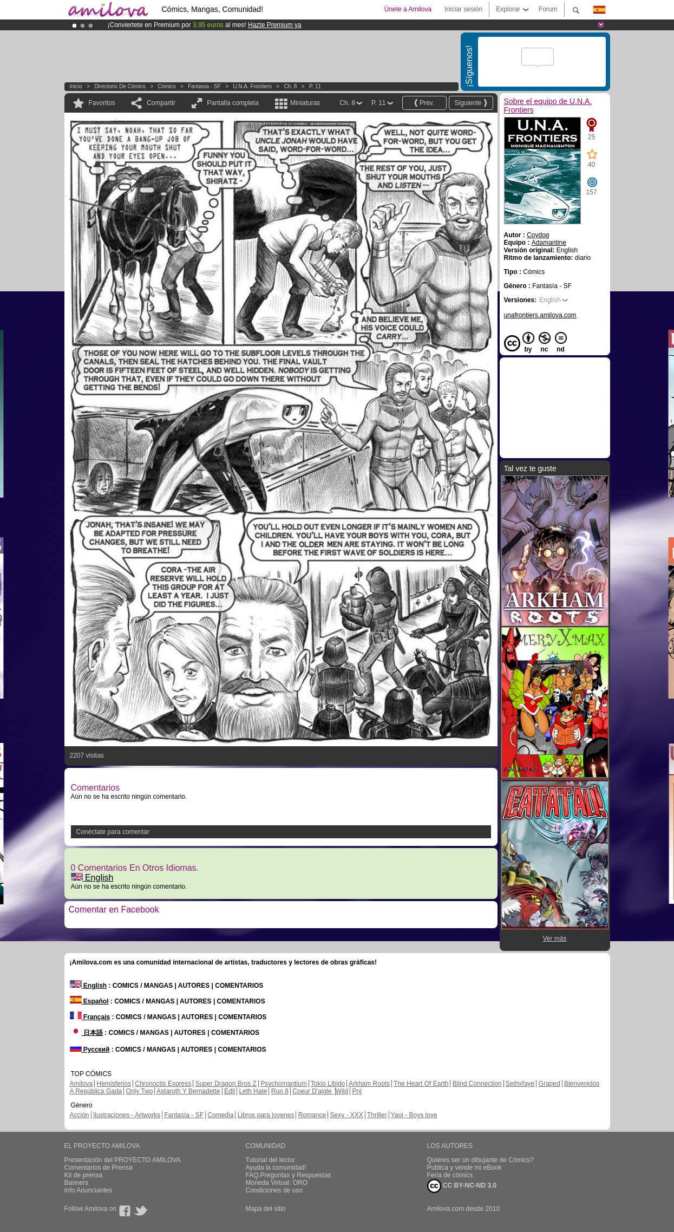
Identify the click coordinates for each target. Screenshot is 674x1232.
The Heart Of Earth (421, 1083)
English (92, 877)
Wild (342, 1091)
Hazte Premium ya (275, 25)
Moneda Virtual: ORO (277, 1183)
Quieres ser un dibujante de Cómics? (480, 1160)
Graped (549, 1083)
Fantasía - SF (204, 86)
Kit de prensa (83, 1175)
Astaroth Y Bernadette (188, 1091)
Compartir (161, 103)
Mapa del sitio (266, 1209)
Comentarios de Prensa (98, 1167)
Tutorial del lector (271, 1160)
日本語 (86, 1033)
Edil (229, 1091)
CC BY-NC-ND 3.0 (462, 1186)
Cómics (167, 86)
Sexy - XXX (346, 1115)
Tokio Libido (328, 1083)
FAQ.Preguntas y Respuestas (288, 1175)
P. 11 (315, 86)
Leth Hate (253, 1091)
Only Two (139, 1091)
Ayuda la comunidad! (276, 1167)
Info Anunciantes (88, 1190)
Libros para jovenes (266, 1115)
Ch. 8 (290, 86)
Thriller (377, 1115)
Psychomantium (283, 1083)
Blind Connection (477, 1083)
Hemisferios (114, 1083)
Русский (90, 1049)
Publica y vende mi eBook (464, 1167)
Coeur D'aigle (312, 1091)
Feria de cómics (450, 1175)
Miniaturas (305, 103)
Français (90, 1017)
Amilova (81, 1083)
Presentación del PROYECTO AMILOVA (122, 1160)
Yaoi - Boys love (414, 1115)
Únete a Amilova (407, 9)
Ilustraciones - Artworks (126, 1115)
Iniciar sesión (463, 9)
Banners (76, 1183)
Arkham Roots (369, 1083)
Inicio (76, 86)
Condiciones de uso (274, 1190)
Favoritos (102, 103)
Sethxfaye (520, 1083)
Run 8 (280, 1091)
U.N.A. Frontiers (252, 86)
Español (89, 1001)
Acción (79, 1115)
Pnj (357, 1091)
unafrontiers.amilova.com (540, 315)
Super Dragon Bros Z (226, 1083)
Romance (312, 1115)
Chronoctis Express (163, 1083)
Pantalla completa (232, 103)
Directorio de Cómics (119, 86)
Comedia (220, 1115)
